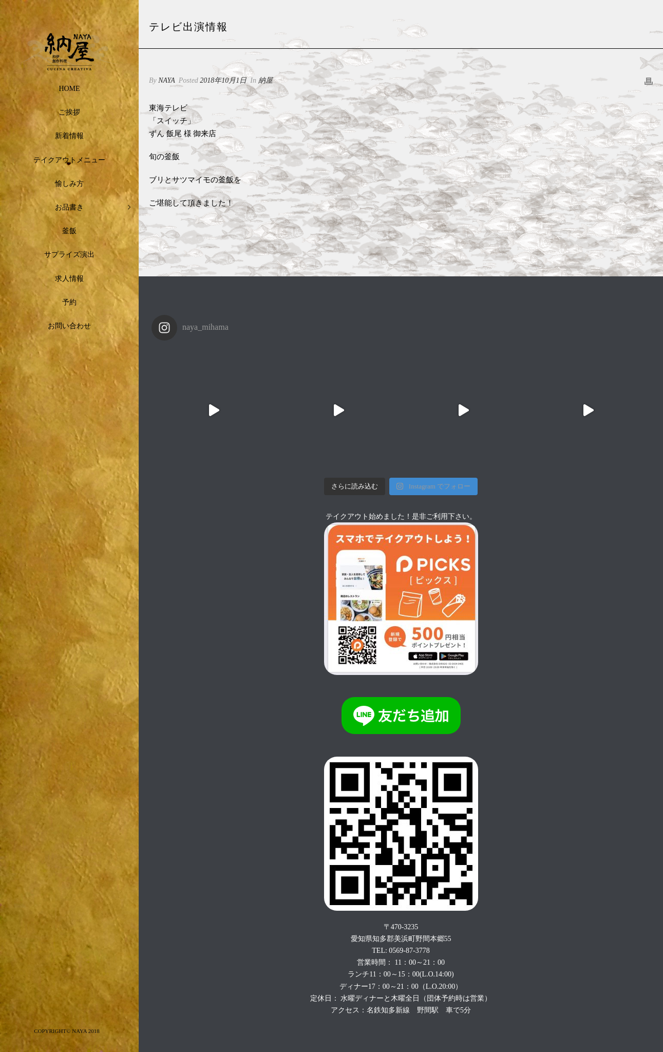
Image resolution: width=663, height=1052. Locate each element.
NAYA (166, 80)
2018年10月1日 (223, 80)
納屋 (265, 80)
